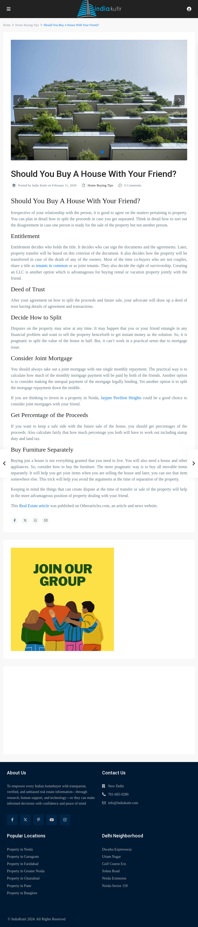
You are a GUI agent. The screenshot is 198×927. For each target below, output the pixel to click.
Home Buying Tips (27, 25)
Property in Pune (19, 886)
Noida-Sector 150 (115, 886)
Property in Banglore (22, 893)
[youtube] (51, 819)
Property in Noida (20, 849)
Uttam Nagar (111, 857)
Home (7, 25)
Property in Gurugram (23, 857)
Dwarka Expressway (117, 849)
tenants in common (52, 265)
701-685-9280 (118, 794)
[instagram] (65, 819)
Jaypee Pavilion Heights (122, 398)
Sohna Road (111, 871)
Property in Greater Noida (26, 871)
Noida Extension (114, 878)
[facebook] (12, 819)
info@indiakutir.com (123, 803)
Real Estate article (34, 506)
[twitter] (25, 819)
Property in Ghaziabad (23, 878)
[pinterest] (38, 819)
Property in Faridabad (22, 864)
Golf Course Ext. (114, 864)
